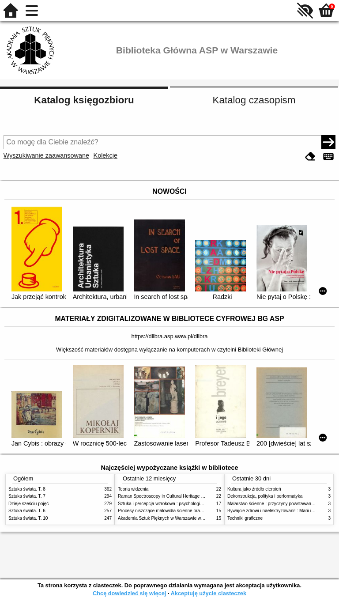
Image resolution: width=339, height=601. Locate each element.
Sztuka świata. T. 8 (26, 489)
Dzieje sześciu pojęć (28, 503)
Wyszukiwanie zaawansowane (46, 155)
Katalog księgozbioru (84, 100)
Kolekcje (105, 155)
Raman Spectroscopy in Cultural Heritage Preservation (172, 496)
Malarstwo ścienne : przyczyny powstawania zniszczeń (281, 503)
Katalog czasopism (254, 100)
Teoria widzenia (133, 489)
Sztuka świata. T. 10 (28, 518)
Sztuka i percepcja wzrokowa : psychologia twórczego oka (175, 503)
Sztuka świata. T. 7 (26, 496)
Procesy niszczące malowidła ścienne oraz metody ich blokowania (183, 510)
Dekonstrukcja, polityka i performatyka (264, 496)
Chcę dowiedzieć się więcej (129, 593)
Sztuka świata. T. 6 (26, 510)
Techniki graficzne (245, 518)
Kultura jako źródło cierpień (254, 489)
